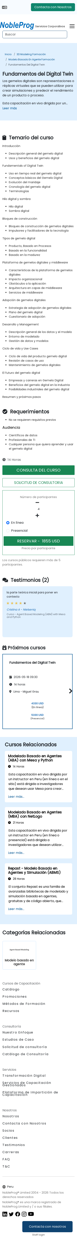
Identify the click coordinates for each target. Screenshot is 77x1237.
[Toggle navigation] (72, 25)
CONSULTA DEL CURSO (38, 470)
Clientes (10, 1137)
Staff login (38, 1234)
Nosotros (10, 1116)
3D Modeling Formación (31, 54)
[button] (69, 690)
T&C (6, 1166)
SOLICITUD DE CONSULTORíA (38, 482)
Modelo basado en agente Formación (31, 59)
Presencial (19, 530)
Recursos (11, 1011)
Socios (8, 1130)
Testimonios (13, 1145)
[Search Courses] (34, 34)
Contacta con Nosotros (53, 7)
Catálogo (11, 989)
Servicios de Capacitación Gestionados (26, 1083)
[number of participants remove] (38, 502)
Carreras (10, 1152)
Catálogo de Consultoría (25, 1054)
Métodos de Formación (23, 1003)
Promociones (14, 996)
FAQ (6, 1159)
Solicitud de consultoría (24, 1047)
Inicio (8, 54)
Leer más (9, 108)
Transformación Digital (24, 1075)
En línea (17, 522)
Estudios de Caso (18, 1039)
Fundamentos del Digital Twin (26, 64)
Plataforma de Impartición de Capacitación (30, 1093)
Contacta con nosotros (47, 1226)
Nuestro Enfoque (17, 1032)
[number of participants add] (38, 515)
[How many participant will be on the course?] (38, 509)
